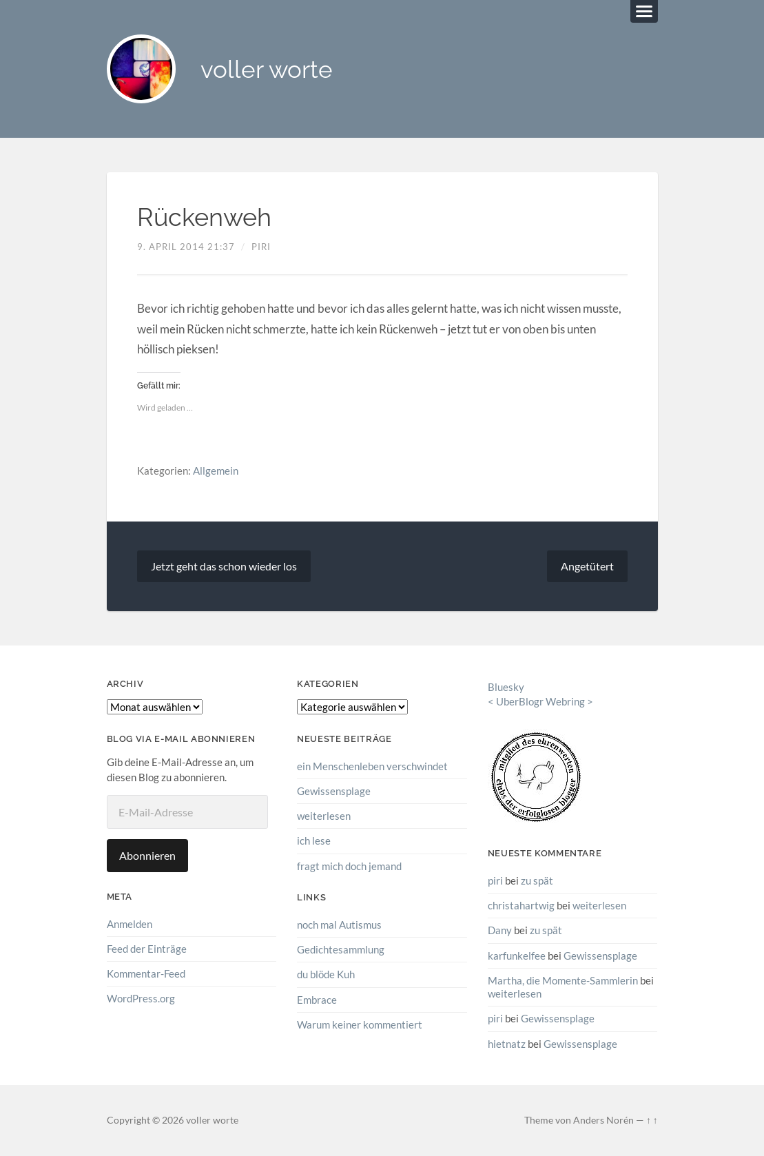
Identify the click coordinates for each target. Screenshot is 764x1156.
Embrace (317, 999)
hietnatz (507, 1044)
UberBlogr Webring (540, 701)
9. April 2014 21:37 (186, 246)
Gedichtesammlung (340, 949)
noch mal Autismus (339, 924)
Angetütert (587, 565)
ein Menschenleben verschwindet (372, 766)
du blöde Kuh (326, 974)
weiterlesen (324, 815)
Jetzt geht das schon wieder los (224, 565)
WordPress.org (141, 998)
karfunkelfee (517, 955)
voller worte (266, 69)
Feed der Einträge (147, 948)
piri (261, 246)
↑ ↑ (652, 1120)
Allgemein (215, 470)
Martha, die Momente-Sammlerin (563, 980)
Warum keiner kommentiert (359, 1024)
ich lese (314, 840)
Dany (500, 930)
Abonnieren (147, 855)
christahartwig (521, 905)
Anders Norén (603, 1120)
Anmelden (129, 924)
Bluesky (506, 687)
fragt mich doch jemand (349, 866)
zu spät (537, 880)
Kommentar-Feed (146, 973)
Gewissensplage (334, 791)
